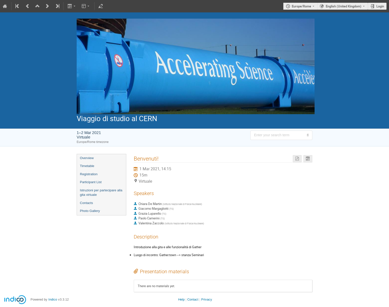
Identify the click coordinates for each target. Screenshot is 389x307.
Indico (52, 299)
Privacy (206, 299)
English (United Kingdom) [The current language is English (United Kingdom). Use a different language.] (343, 6)
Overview (87, 158)
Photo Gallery (90, 211)
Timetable (87, 166)
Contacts (86, 203)
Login (380, 6)
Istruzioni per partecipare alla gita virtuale (101, 192)
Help (181, 299)
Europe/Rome (301, 6)
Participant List (90, 182)
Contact (192, 299)
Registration (88, 174)
